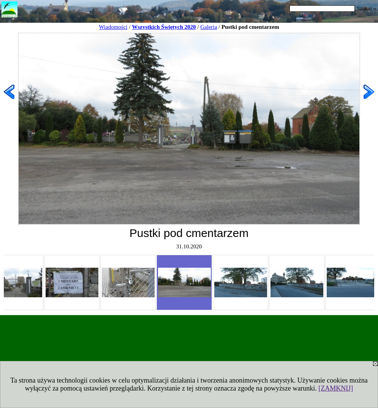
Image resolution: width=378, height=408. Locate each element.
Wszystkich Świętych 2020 (164, 27)
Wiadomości (113, 27)
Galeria (208, 27)
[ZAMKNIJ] (335, 388)
